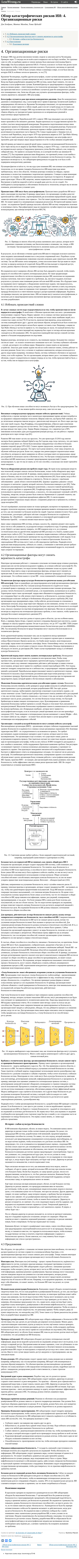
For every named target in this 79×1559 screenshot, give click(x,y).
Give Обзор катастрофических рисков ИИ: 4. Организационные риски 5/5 (30, 1535)
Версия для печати (6, 1550)
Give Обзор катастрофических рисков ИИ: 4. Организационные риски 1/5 (23, 1535)
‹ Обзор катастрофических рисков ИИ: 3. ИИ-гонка (16, 1546)
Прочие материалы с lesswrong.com (32, 7)
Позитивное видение (21, 44)
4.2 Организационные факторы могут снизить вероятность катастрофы (35, 36)
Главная (3, 7)
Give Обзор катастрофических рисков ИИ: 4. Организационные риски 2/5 (25, 1535)
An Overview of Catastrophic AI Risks (29, 1533)
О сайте (64, 2)
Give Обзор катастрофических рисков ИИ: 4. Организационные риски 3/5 (26, 1535)
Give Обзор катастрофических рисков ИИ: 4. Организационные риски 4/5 (28, 1535)
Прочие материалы (13, 7)
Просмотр (3, 11)
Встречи (54, 2)
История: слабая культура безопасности (28, 39)
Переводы (35, 2)
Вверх (38, 1545)
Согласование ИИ (50, 7)
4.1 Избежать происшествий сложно (21, 34)
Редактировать (10, 11)
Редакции (17, 11)
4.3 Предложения (14, 42)
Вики (45, 2)
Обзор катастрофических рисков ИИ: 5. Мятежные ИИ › (63, 1546)
